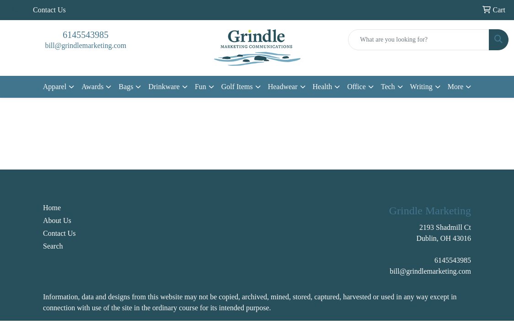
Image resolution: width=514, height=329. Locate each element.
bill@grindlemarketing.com (85, 45)
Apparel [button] (55, 86)
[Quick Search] (418, 39)
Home (52, 208)
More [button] (456, 86)
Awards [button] (92, 86)
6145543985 (85, 35)
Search (53, 246)
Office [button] (356, 86)
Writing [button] (421, 86)
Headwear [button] (283, 86)
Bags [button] (125, 86)
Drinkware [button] (163, 86)
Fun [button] (200, 86)
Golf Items (237, 86)
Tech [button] (388, 86)
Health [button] (322, 86)
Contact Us (49, 10)
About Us (57, 220)
